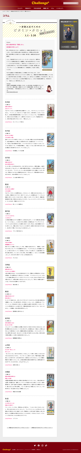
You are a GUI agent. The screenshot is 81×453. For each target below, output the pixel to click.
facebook (39, 445)
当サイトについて (20, 449)
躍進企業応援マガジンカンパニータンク (7, 449)
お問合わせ (38, 449)
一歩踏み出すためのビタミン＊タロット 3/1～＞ (42, 427)
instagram (42, 445)
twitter (35, 445)
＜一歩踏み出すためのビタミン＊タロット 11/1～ (18, 427)
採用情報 (33, 449)
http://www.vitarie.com (12, 92)
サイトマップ (27, 449)
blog (46, 445)
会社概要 (13, 449)
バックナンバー (65, 47)
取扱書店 (73, 47)
